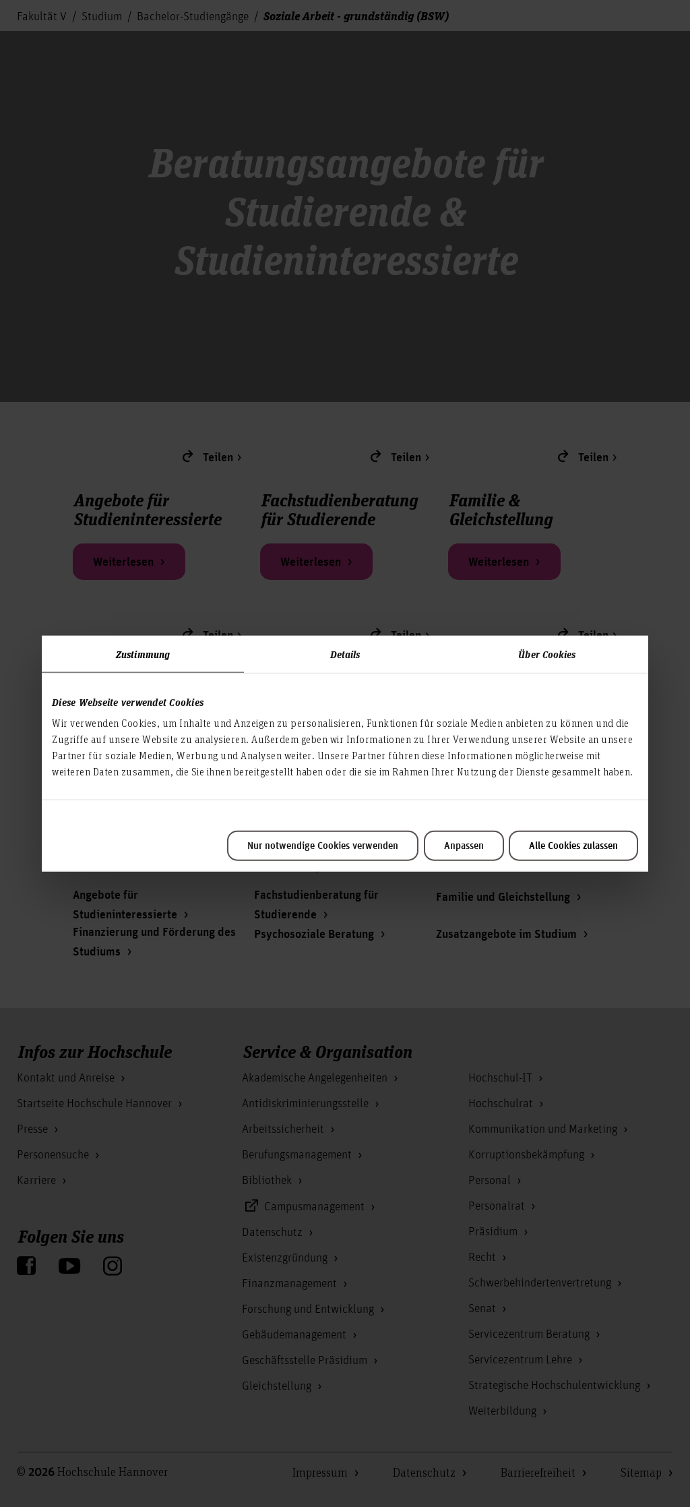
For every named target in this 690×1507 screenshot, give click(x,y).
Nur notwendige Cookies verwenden (322, 846)
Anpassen (464, 846)
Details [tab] (345, 653)
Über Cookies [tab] (546, 653)
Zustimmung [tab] (143, 653)
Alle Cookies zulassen (573, 846)
